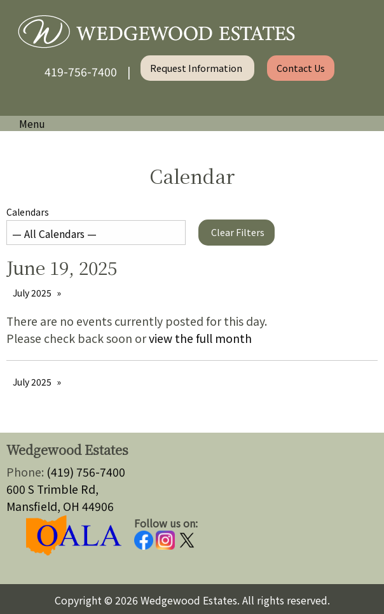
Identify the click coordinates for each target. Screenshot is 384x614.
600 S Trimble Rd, (52, 489)
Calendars (96, 225)
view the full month (200, 338)
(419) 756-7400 (85, 472)
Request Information (197, 67)
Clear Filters (237, 232)
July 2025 (32, 292)
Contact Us (301, 67)
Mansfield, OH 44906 (60, 506)
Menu (25, 123)
